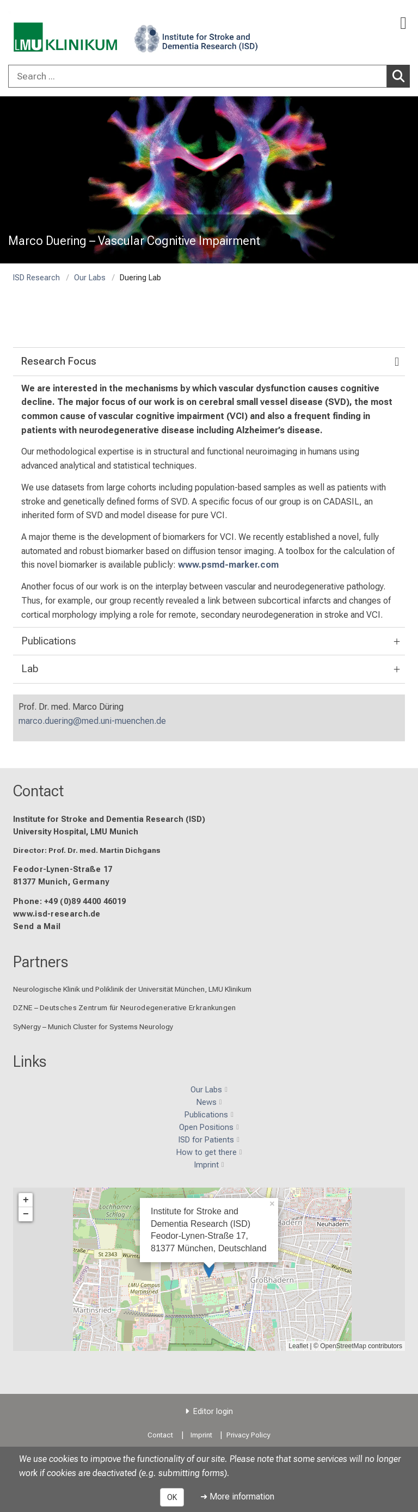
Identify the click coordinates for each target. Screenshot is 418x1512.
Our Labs (90, 277)
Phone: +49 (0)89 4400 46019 (69, 901)
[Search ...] (197, 76)
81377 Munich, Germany (61, 882)
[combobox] (209, 76)
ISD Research (36, 277)
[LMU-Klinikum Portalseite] (46, 33)
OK (172, 1497)
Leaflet (298, 1345)
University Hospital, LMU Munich (75, 831)
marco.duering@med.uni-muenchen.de (92, 721)
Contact (38, 791)
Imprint (201, 1435)
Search (401, 76)
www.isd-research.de (57, 913)
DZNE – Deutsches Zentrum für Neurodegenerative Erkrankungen (124, 1007)
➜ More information (237, 1496)
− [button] (26, 1213)
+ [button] (26, 1199)
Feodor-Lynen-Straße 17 (63, 869)
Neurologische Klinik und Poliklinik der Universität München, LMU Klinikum (132, 989)
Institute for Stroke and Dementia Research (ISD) (109, 818)
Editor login (213, 1411)
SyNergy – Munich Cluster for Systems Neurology (93, 1026)
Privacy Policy (248, 1435)
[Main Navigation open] (403, 23)
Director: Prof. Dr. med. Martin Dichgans (87, 850)
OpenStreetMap (343, 1345)
